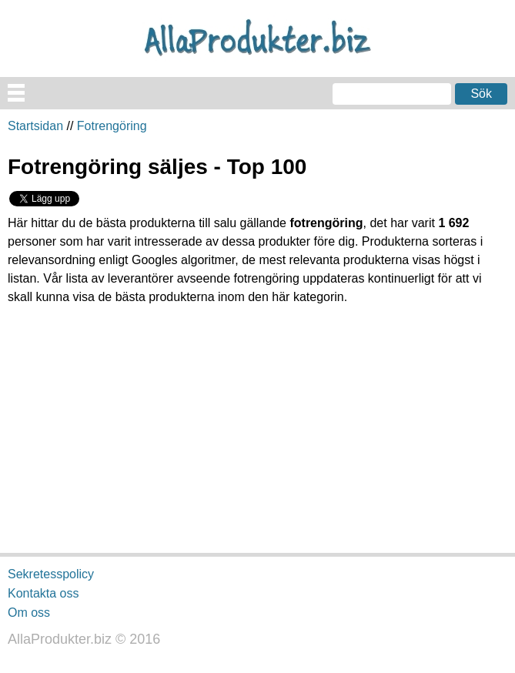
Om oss (29, 611)
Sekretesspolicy (51, 574)
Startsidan (35, 125)
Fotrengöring (112, 125)
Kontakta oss (43, 593)
